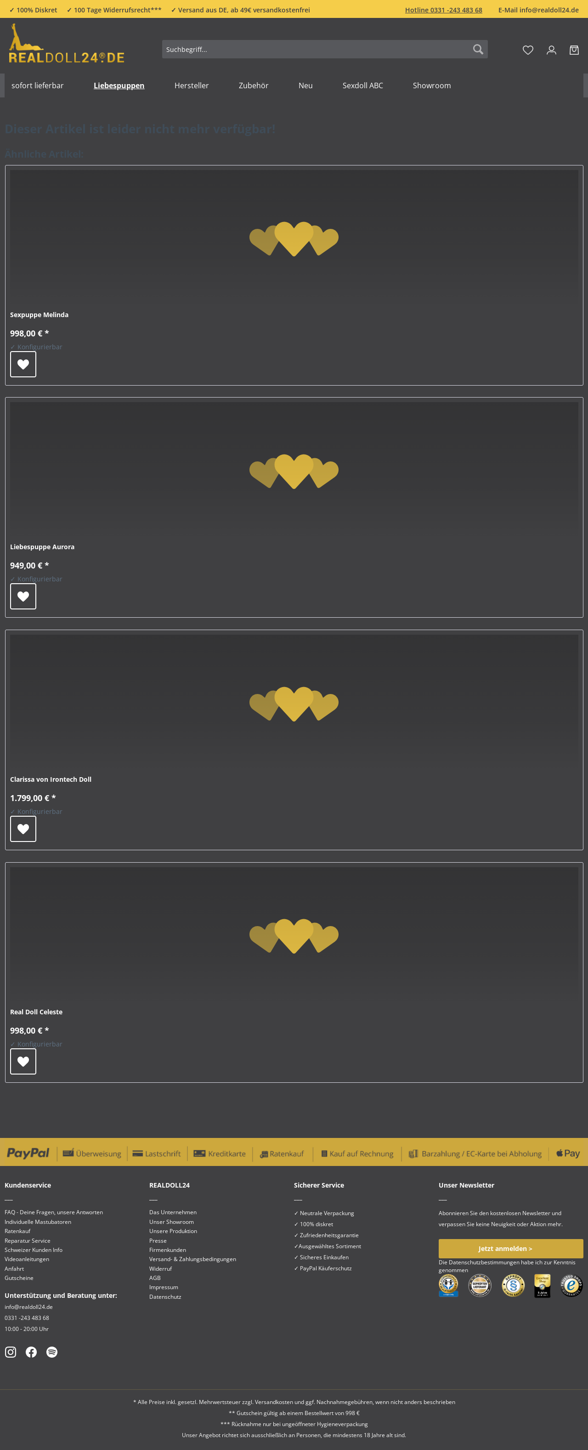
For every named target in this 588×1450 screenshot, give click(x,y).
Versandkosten (274, 1402)
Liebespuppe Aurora (42, 546)
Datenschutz (165, 1297)
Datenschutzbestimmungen (484, 1262)
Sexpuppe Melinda (39, 314)
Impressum (163, 1287)
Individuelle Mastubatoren (38, 1222)
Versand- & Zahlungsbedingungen (192, 1259)
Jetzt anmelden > (505, 1248)
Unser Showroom (171, 1222)
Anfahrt (14, 1269)
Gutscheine (19, 1278)
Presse (158, 1241)
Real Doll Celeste (36, 1011)
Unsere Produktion (173, 1231)
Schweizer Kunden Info (33, 1250)
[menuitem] (325, 53)
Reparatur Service (28, 1241)
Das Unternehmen (173, 1212)
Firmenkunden (167, 1250)
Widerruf (160, 1269)
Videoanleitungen (27, 1259)
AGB (155, 1278)
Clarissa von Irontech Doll (50, 779)
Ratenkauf (17, 1231)
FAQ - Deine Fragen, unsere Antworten (54, 1212)
